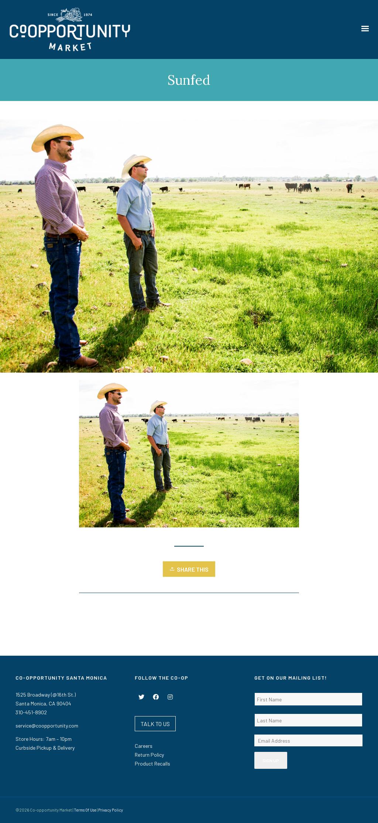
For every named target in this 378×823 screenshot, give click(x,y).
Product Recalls (152, 763)
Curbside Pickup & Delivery (45, 747)
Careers (143, 746)
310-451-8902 (31, 712)
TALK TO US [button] (155, 723)
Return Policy (149, 754)
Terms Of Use (85, 810)
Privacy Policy (110, 810)
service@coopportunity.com (47, 725)
